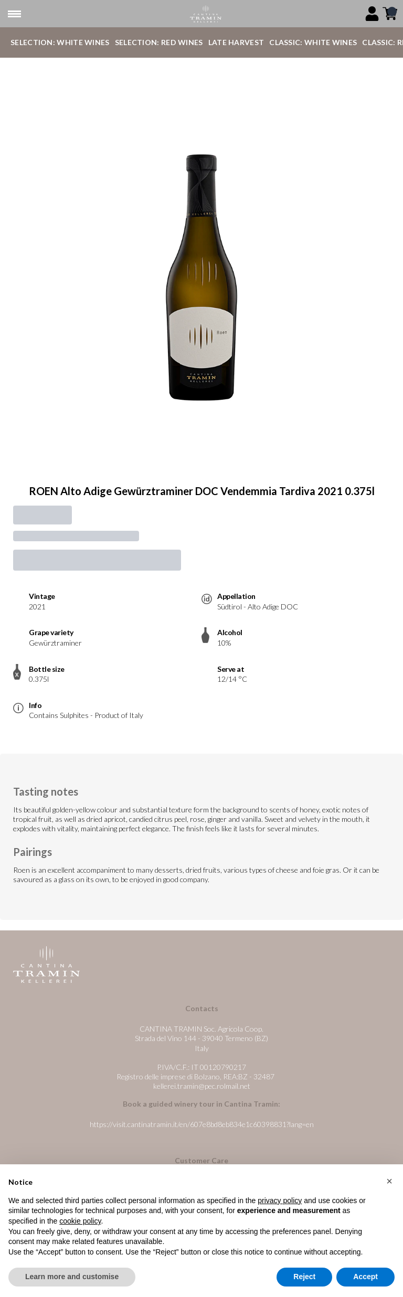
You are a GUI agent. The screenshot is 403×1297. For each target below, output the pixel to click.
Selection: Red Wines (159, 42)
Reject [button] (304, 1277)
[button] (389, 1181)
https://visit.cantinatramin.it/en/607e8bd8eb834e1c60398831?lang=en (202, 1124)
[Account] (372, 13)
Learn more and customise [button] (72, 1277)
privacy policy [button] (280, 1200)
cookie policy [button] (80, 1221)
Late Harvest (236, 42)
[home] (205, 14)
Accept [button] (365, 1277)
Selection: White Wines (60, 42)
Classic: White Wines (313, 42)
